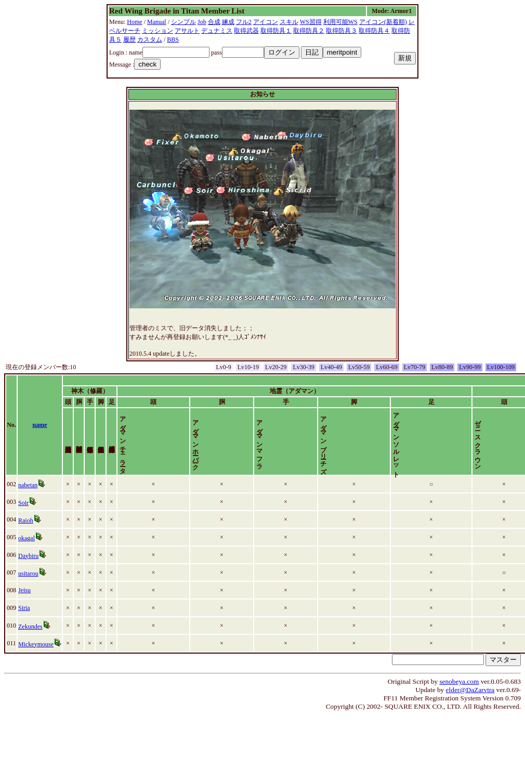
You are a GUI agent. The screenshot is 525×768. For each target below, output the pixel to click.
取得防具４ (374, 30)
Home (134, 21)
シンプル (183, 21)
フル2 (244, 21)
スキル (289, 21)
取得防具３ (341, 30)
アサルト (187, 30)
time (511, 429)
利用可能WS (340, 21)
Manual (156, 21)
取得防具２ (308, 30)
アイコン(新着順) (383, 21)
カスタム (149, 39)
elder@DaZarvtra (470, 698)
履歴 (129, 39)
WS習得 (311, 21)
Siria (24, 616)
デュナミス (216, 30)
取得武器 (246, 30)
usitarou (28, 582)
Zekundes (30, 635)
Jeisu (24, 599)
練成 (228, 21)
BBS (173, 39)
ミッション (157, 30)
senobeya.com (459, 690)
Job (202, 21)
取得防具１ (276, 30)
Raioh (25, 529)
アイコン (265, 21)
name (40, 429)
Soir (23, 511)
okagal (26, 547)
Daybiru (28, 564)
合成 (214, 21)
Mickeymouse (36, 653)
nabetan (27, 494)
